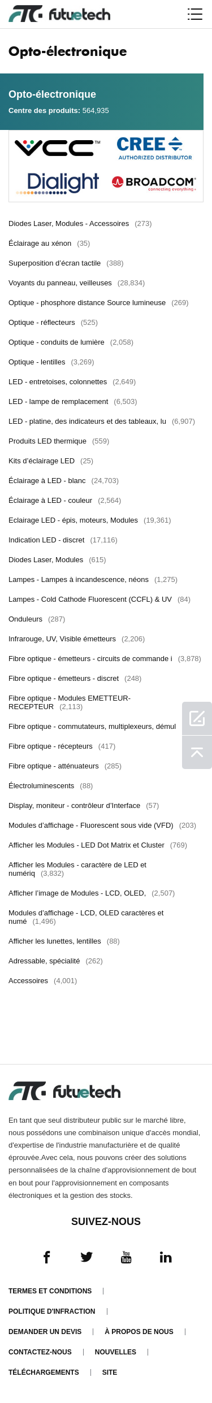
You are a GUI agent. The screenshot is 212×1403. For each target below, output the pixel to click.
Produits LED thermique (58, 441)
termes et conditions (50, 1291)
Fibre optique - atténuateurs (65, 766)
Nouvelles (115, 1352)
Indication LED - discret (63, 540)
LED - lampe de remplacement (72, 401)
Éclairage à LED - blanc (63, 480)
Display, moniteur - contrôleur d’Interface (83, 805)
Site (110, 1372)
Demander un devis (44, 1332)
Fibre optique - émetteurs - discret (74, 678)
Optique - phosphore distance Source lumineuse (98, 302)
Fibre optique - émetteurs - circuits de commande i (104, 658)
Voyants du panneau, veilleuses (76, 283)
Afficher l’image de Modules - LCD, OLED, (91, 893)
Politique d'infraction (52, 1311)
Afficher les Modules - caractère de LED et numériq (77, 869)
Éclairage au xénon (49, 243)
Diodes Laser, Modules (57, 559)
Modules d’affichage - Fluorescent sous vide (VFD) (102, 825)
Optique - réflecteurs (53, 322)
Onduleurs (36, 619)
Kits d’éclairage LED (50, 461)
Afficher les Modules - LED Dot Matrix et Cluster (97, 845)
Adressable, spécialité (55, 961)
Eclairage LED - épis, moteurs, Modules (89, 520)
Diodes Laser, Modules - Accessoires (80, 223)
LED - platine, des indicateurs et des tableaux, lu (101, 421)
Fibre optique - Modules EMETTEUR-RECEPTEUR (69, 702)
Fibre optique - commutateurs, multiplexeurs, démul (103, 726)
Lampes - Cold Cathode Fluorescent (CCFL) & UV (99, 599)
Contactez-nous (40, 1352)
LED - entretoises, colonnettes (72, 381)
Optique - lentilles (51, 362)
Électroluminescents (50, 785)
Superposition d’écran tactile (66, 263)
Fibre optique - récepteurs (61, 746)
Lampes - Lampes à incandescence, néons (93, 579)
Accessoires (42, 980)
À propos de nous (139, 1332)
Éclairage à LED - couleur (64, 500)
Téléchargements (43, 1372)
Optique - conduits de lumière (70, 342)
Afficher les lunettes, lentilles (64, 941)
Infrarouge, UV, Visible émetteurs (76, 639)
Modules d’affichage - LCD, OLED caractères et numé (85, 917)
